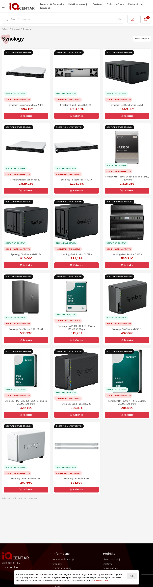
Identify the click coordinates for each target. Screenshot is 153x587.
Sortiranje (141, 38)
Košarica (26, 115)
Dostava (98, 4)
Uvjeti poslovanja (78, 4)
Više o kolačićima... (100, 580)
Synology (27, 29)
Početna (5, 29)
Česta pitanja (136, 4)
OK (132, 575)
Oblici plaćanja (115, 4)
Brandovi (16, 29)
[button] (4, 6)
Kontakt (45, 7)
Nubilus (14, 567)
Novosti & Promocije (52, 4)
